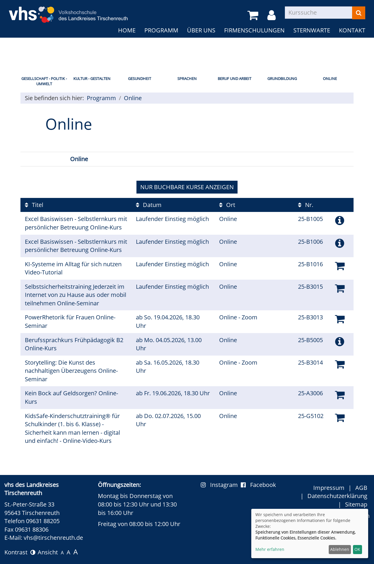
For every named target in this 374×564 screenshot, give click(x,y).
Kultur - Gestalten (91, 78)
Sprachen (187, 78)
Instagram (221, 485)
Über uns (201, 30)
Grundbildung (282, 78)
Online (330, 78)
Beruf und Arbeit (234, 78)
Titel (34, 205)
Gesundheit (139, 78)
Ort (227, 205)
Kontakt (352, 30)
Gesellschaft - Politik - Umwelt (44, 81)
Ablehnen (339, 549)
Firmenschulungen (254, 30)
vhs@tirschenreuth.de (53, 538)
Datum (149, 205)
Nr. (305, 205)
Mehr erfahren (269, 549)
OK (357, 549)
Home (127, 30)
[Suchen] (358, 12)
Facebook (258, 485)
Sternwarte (311, 30)
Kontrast (19, 552)
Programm (161, 30)
